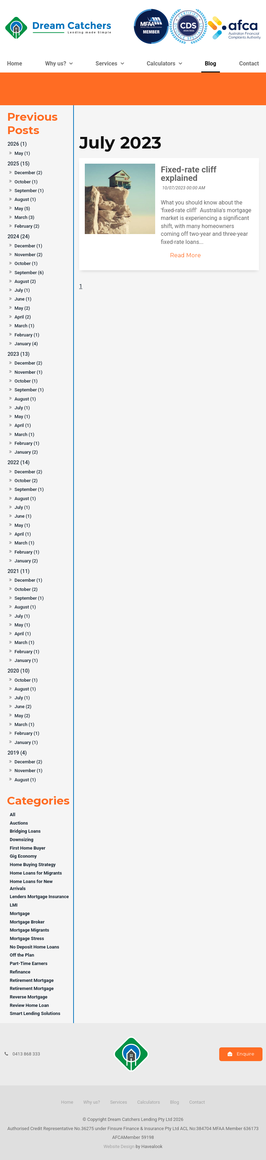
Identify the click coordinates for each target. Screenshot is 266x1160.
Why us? (55, 63)
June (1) (22, 299)
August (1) (25, 199)
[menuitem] (67, 1102)
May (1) (22, 153)
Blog (210, 63)
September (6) (29, 272)
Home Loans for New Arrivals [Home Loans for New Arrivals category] (31, 885)
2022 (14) (18, 463)
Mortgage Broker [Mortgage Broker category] (27, 922)
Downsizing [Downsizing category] (21, 839)
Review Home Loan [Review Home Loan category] (29, 1005)
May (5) (22, 208)
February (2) (26, 226)
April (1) (22, 425)
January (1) (26, 660)
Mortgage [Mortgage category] (20, 913)
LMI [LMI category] (14, 905)
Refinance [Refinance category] (20, 972)
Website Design (118, 1146)
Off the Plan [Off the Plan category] (22, 955)
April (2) (22, 317)
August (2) (25, 281)
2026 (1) (17, 144)
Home (14, 63)
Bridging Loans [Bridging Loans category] (25, 831)
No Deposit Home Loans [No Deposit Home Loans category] (34, 947)
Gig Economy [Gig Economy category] (23, 856)
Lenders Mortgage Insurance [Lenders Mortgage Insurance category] (39, 896)
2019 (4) (17, 753)
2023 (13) (18, 354)
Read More (185, 255)
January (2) (26, 452)
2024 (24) (18, 237)
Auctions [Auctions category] (19, 823)
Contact (249, 63)
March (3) (24, 217)
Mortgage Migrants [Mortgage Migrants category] (29, 930)
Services (107, 63)
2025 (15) (18, 164)
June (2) (22, 706)
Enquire (245, 1054)
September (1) (29, 190)
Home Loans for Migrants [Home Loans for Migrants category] (36, 873)
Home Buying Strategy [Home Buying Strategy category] (33, 864)
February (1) (26, 335)
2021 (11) (18, 571)
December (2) (28, 172)
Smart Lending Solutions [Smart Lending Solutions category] (35, 1013)
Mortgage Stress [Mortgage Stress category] (27, 938)
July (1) (22, 290)
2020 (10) (18, 671)
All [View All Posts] (12, 814)
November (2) (28, 254)
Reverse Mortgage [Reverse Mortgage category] (29, 997)
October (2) (26, 480)
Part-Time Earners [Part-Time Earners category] (29, 963)
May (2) (22, 308)
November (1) (28, 372)
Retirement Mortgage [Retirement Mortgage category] (32, 980)
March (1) (24, 325)
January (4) (26, 343)
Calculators (161, 63)
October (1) (26, 181)
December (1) (28, 245)
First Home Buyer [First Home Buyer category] (27, 848)
